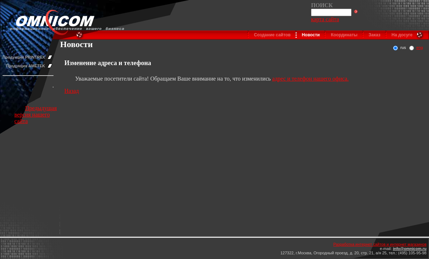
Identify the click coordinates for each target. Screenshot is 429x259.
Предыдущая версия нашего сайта (35, 114)
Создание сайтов (272, 34)
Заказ (375, 34)
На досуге (402, 34)
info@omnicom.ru (409, 248)
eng (419, 47)
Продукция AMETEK (25, 66)
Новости (311, 34)
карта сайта (325, 19)
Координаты (344, 34)
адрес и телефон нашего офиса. (310, 79)
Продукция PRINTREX (24, 57)
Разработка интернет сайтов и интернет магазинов (379, 244)
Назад (72, 91)
